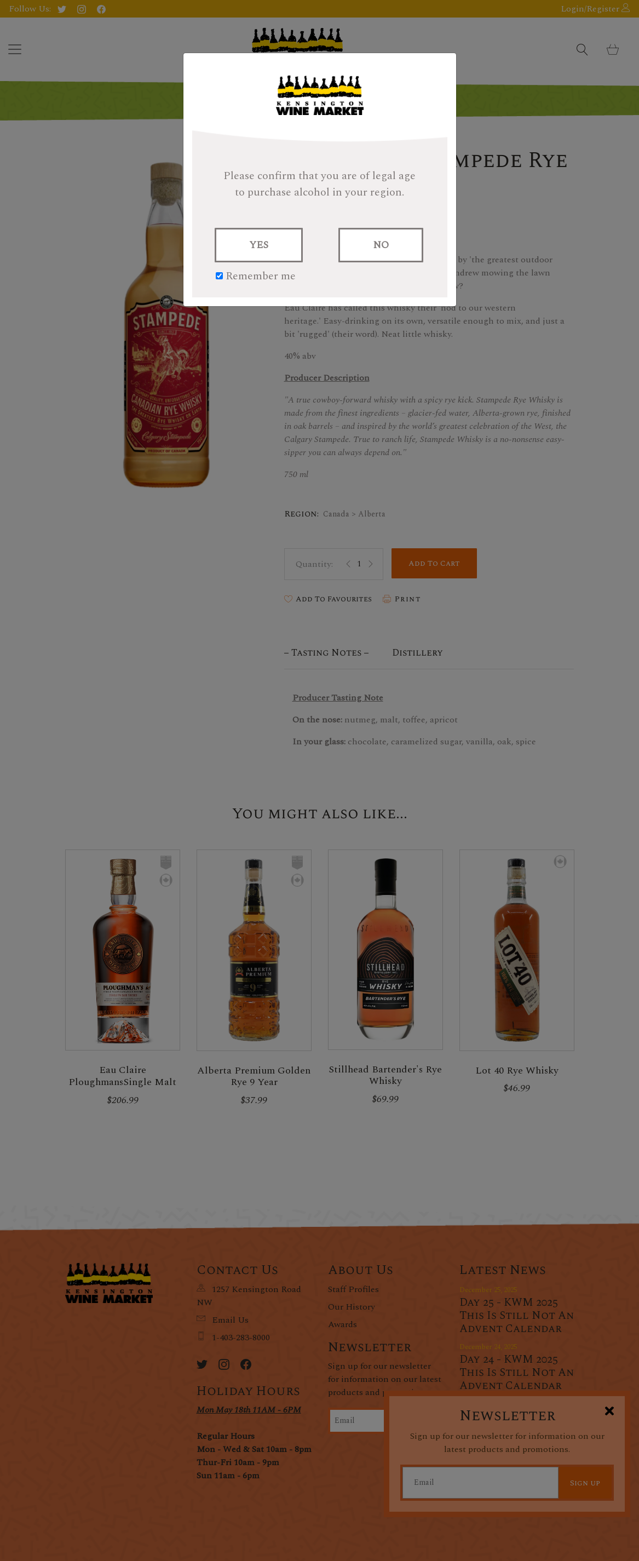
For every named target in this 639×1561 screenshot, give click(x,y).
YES (258, 245)
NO (381, 245)
